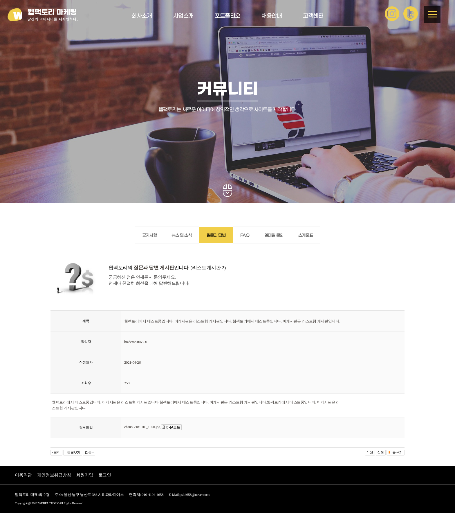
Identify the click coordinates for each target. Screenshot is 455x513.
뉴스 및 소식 (181, 235)
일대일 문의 (274, 235)
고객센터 (313, 16)
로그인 (104, 475)
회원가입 (84, 475)
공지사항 (149, 235)
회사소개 (141, 16)
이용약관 (23, 475)
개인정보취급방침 (54, 475)
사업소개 (183, 16)
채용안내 (271, 16)
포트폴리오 (227, 16)
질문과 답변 (216, 235)
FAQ (245, 235)
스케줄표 (305, 235)
